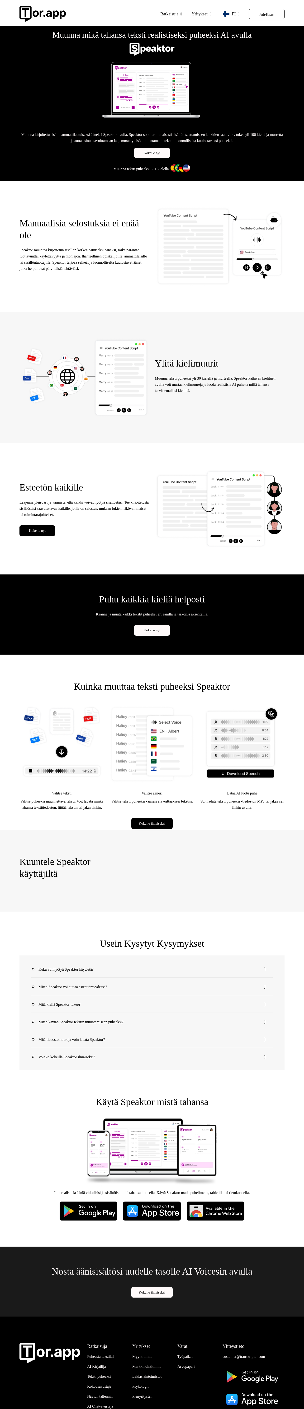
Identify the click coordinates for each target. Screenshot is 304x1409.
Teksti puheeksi (99, 1376)
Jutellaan (266, 14)
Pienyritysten (142, 1396)
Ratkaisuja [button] (169, 14)
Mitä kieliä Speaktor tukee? (59, 1004)
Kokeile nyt (152, 153)
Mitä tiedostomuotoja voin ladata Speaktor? (71, 1039)
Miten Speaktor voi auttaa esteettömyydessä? (72, 986)
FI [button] (229, 14)
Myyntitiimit (142, 1356)
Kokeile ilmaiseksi (152, 823)
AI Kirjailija (96, 1366)
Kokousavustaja (99, 1386)
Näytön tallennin (100, 1396)
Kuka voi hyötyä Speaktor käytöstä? (66, 969)
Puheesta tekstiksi (100, 1356)
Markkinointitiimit (146, 1366)
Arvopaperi (186, 1366)
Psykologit (140, 1386)
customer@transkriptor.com (244, 1356)
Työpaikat (185, 1356)
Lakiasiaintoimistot (147, 1376)
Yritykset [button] (200, 14)
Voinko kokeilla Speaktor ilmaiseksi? (66, 1057)
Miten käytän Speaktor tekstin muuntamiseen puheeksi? (81, 1022)
